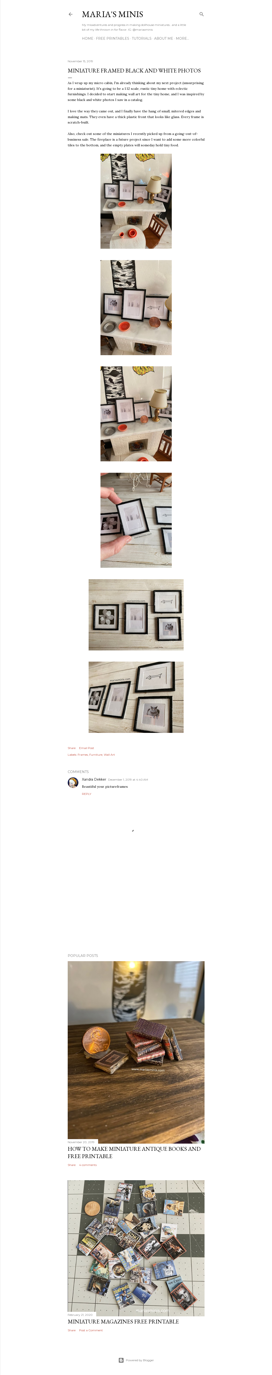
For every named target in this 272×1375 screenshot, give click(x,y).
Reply (86, 794)
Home (87, 38)
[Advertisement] (136, 908)
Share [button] (72, 748)
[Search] (202, 13)
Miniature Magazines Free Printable (123, 1321)
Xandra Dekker (94, 779)
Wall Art (109, 754)
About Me (163, 38)
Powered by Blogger (136, 1360)
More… (182, 38)
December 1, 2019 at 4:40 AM (128, 779)
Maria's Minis (112, 14)
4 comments (88, 1165)
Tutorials (142, 38)
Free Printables (112, 38)
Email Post (86, 748)
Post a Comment (91, 1330)
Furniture (95, 754)
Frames (83, 754)
